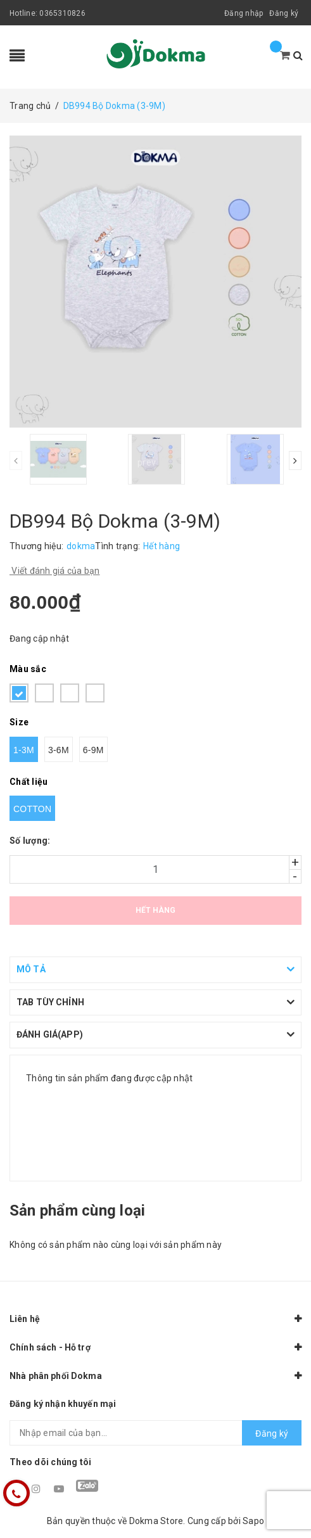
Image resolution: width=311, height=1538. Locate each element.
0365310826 (62, 13)
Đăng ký (283, 13)
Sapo (253, 1521)
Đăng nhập (243, 13)
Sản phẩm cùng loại (77, 1210)
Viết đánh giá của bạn (55, 571)
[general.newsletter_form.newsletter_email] (155, 1433)
